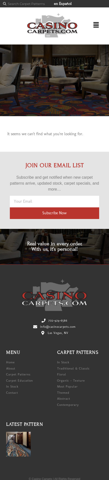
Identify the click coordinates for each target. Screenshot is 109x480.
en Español (63, 3)
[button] (94, 26)
